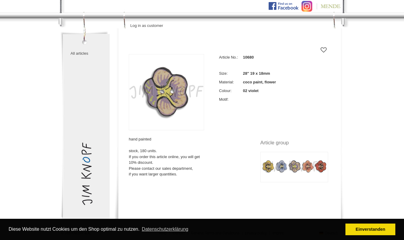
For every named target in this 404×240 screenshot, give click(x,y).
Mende (327, 6)
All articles (79, 53)
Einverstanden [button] (370, 229)
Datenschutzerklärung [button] (165, 229)
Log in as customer (146, 25)
